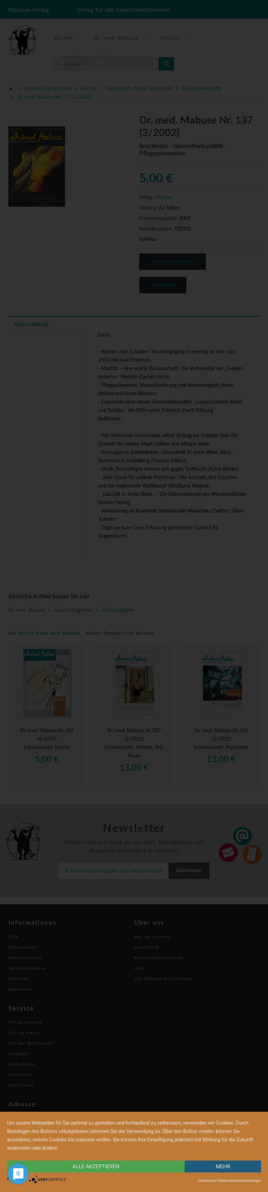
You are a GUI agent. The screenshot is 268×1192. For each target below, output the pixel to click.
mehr (223, 1166)
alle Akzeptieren (96, 1166)
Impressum (207, 1181)
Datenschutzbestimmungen (239, 1181)
